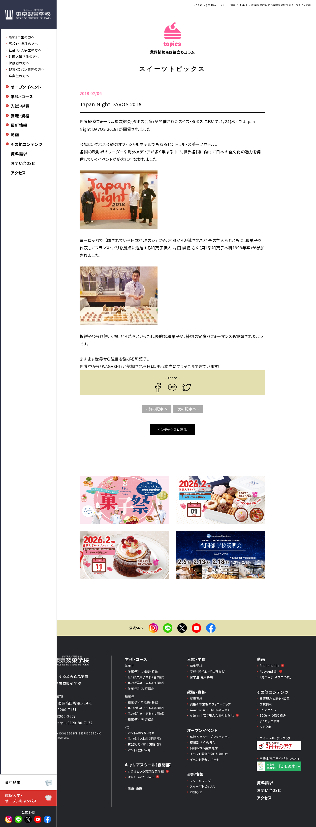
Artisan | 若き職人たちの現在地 (212, 715)
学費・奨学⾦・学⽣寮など (207, 671)
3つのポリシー (270, 710)
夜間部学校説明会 (202, 742)
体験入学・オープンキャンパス (210, 736)
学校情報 (266, 704)
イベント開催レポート (205, 759)
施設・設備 (135, 788)
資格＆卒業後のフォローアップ (210, 704)
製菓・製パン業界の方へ (26, 69)
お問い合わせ (23, 163)
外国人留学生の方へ (24, 56)
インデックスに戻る (172, 429)
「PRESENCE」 (270, 665)
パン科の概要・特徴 (141, 733)
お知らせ (196, 792)
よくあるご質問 (270, 721)
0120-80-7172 (80, 722)
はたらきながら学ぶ (141, 777)
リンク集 (265, 727)
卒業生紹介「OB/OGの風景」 (209, 710)
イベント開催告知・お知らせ (209, 754)
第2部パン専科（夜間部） (144, 744)
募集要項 (196, 665)
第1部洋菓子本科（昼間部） (146, 677)
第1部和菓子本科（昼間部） (146, 708)
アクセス (18, 173)
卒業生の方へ (19, 75)
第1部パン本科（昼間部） (144, 738)
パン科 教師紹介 (139, 750)
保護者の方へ (19, 63)
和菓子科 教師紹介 (141, 719)
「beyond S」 (269, 671)
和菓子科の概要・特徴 (143, 702)
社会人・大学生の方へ (25, 50)
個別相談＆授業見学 (204, 748)
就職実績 (196, 698)
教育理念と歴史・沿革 (275, 698)
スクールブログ (200, 781)
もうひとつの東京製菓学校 (146, 771)
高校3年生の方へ (21, 37)
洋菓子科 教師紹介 (141, 688)
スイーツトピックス (202, 786)
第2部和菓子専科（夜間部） (146, 713)
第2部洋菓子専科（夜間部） (146, 683)
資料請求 (19, 154)
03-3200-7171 (64, 709)
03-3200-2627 (63, 716)
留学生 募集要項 (201, 677)
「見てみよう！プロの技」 (276, 677)
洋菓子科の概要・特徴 (143, 671)
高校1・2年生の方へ (23, 43)
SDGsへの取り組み (273, 715)
